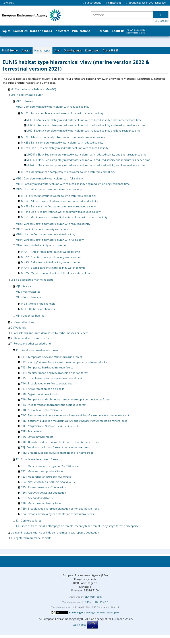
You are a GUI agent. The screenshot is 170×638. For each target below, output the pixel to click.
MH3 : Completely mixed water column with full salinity (49, 178)
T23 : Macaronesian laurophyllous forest (46, 476)
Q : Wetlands (18, 327)
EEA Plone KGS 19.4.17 (95, 602)
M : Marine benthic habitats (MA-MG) (33, 89)
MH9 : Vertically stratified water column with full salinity (50, 240)
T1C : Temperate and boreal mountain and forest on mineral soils (76, 415)
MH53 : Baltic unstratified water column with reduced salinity (58, 206)
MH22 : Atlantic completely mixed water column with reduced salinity (63, 137)
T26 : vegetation (43, 492)
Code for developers (107, 612)
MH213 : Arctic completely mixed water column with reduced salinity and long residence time (83, 130)
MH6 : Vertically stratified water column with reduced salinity (53, 224)
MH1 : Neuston (25, 101)
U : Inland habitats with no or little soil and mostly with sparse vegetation (54, 532)
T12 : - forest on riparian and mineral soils (64, 362)
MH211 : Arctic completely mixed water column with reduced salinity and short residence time (84, 120)
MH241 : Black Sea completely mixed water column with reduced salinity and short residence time (86, 154)
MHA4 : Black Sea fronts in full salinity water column (53, 268)
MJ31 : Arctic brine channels (38, 303)
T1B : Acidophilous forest (42, 410)
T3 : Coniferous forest (29, 520)
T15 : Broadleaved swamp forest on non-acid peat (51, 378)
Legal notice (79, 624)
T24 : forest (48, 482)
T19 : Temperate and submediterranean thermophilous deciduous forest (65, 399)
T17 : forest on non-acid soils (42, 389)
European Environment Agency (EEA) (85, 575)
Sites (57, 50)
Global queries (73, 50)
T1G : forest (37, 437)
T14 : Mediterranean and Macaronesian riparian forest (54, 373)
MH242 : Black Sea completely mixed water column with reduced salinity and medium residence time (88, 160)
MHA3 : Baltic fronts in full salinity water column (50, 262)
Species (26, 50)
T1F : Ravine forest (32, 431)
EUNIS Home (10, 50)
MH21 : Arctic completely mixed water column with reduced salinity (62, 113)
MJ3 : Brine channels (28, 297)
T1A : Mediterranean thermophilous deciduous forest (53, 405)
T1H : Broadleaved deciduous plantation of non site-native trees (60, 442)
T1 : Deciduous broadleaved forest (37, 350)
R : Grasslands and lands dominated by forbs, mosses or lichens (49, 333)
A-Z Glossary (160, 21)
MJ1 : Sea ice (23, 286)
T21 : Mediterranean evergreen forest (50, 466)
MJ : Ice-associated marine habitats (31, 280)
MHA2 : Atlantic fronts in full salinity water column (51, 257)
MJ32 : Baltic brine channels (38, 309)
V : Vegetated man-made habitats (30, 538)
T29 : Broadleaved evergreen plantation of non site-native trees (60, 508)
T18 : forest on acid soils (40, 394)
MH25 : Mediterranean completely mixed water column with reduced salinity (68, 172)
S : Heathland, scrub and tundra (29, 338)
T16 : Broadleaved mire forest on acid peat (47, 383)
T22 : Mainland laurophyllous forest (42, 471)
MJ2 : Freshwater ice (28, 291)
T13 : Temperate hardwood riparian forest (47, 367)
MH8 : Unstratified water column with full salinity (45, 234)
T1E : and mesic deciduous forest (52, 426)
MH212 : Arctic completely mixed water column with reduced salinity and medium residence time (85, 125)
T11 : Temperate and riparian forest (51, 357)
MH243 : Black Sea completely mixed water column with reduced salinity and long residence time (85, 165)
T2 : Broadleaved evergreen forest (37, 459)
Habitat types (42, 50)
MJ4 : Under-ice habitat (30, 315)
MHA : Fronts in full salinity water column (41, 245)
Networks (8, 2)
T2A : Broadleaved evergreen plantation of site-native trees (57, 514)
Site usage (89, 612)
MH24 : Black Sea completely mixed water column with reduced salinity (64, 148)
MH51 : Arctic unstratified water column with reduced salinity (58, 196)
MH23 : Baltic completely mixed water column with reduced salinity (62, 142)
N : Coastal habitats (22, 322)
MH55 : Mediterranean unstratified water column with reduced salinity (64, 217)
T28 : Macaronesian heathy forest (41, 503)
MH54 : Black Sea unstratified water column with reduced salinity (61, 212)
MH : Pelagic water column (26, 94)
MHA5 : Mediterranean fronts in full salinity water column (56, 273)
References (92, 50)
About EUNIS (110, 50)
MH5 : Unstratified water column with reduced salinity (49, 189)
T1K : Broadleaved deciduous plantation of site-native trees (57, 453)
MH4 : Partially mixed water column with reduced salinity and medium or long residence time (73, 184)
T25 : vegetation (43, 487)
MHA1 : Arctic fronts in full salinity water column (50, 252)
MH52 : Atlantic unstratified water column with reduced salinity (59, 201)
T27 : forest (37, 498)
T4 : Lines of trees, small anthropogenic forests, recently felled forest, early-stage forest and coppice (77, 526)
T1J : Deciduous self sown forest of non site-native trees (55, 447)
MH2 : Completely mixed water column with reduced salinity (52, 106)
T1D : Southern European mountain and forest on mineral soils (74, 421)
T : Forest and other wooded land (30, 343)
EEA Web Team (93, 596)
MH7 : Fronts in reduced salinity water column (44, 229)
